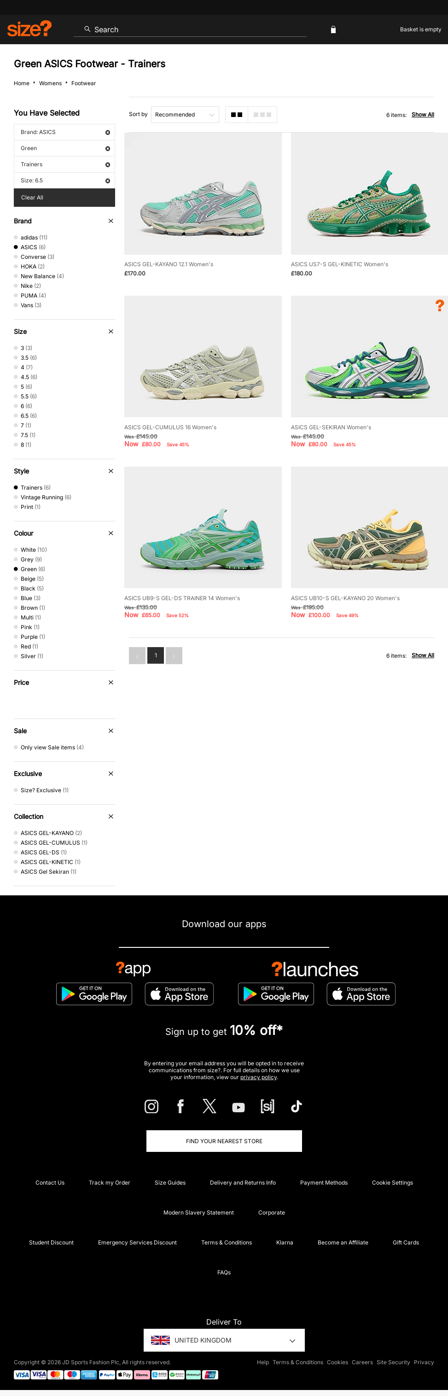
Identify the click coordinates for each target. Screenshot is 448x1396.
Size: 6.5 (65, 180)
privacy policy (258, 1077)
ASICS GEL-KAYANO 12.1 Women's (168, 264)
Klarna (284, 1242)
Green (65, 148)
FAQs (224, 1272)
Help (263, 1362)
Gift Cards (406, 1242)
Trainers (65, 164)
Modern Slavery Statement (198, 1212)
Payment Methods (324, 1182)
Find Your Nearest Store (224, 1141)
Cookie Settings (392, 1182)
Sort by (138, 114)
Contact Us (49, 1182)
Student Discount (51, 1242)
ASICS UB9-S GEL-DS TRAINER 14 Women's (182, 598)
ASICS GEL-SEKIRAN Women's (331, 427)
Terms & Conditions (226, 1242)
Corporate (271, 1212)
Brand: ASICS (65, 132)
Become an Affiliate (343, 1242)
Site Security (393, 1362)
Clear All (32, 197)
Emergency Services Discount (137, 1242)
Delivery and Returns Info (243, 1182)
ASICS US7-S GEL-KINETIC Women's (339, 264)
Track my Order (109, 1182)
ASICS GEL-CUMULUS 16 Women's (170, 427)
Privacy (424, 1362)
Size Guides (170, 1182)
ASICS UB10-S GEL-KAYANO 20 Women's (345, 598)
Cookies (337, 1362)
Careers (362, 1362)
